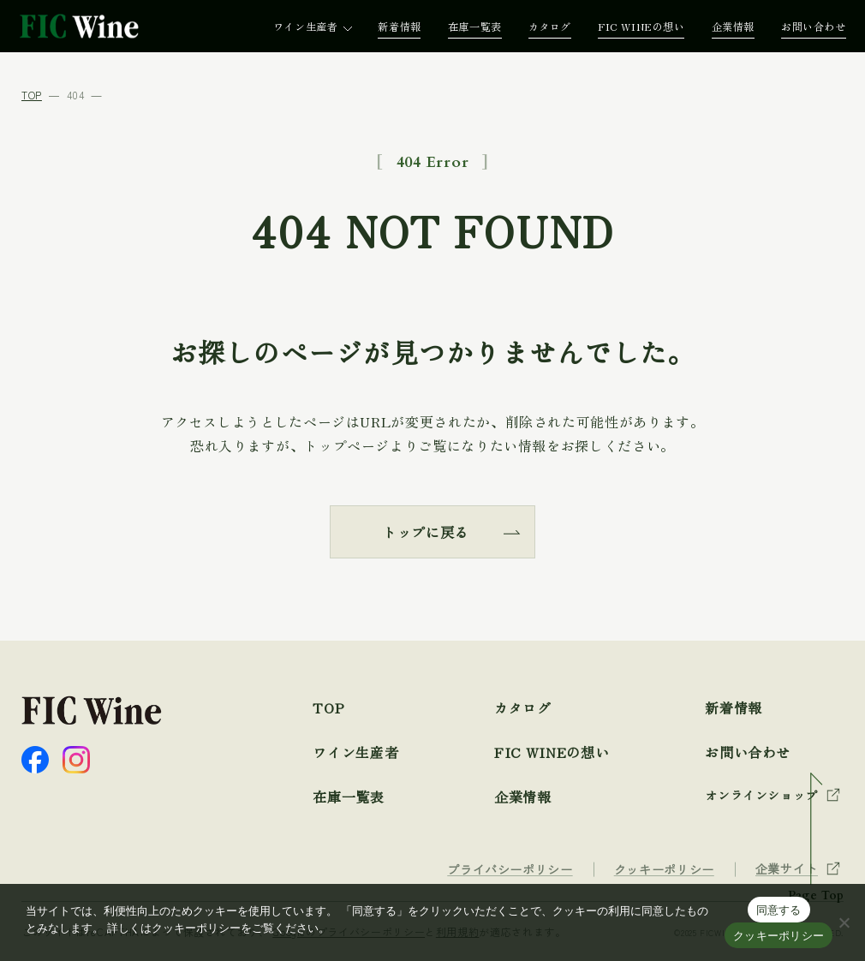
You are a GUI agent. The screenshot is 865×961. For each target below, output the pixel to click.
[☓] (843, 922)
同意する (779, 910)
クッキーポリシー (778, 935)
